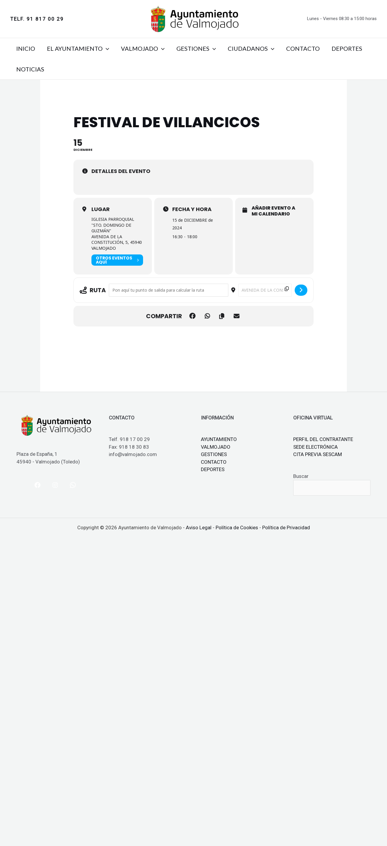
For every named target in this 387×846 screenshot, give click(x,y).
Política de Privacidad (286, 527)
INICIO (25, 48)
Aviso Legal (198, 527)
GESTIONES (196, 48)
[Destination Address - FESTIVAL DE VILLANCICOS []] (265, 290)
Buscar (301, 476)
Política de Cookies (237, 527)
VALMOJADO (143, 48)
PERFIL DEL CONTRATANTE (323, 439)
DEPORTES (347, 48)
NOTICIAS (30, 69)
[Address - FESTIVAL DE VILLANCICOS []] (168, 290)
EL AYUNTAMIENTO (78, 48)
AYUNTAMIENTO (219, 439)
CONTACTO (303, 48)
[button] (37, 19)
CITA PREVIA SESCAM (317, 454)
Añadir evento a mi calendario (273, 211)
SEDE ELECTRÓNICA (315, 447)
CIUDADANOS (251, 48)
